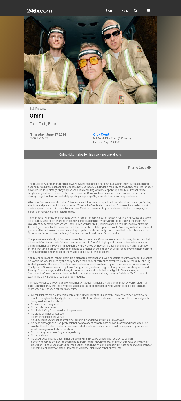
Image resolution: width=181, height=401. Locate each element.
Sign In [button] (114, 10)
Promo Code (139, 167)
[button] (139, 10)
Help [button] (127, 10)
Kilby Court (101, 134)
